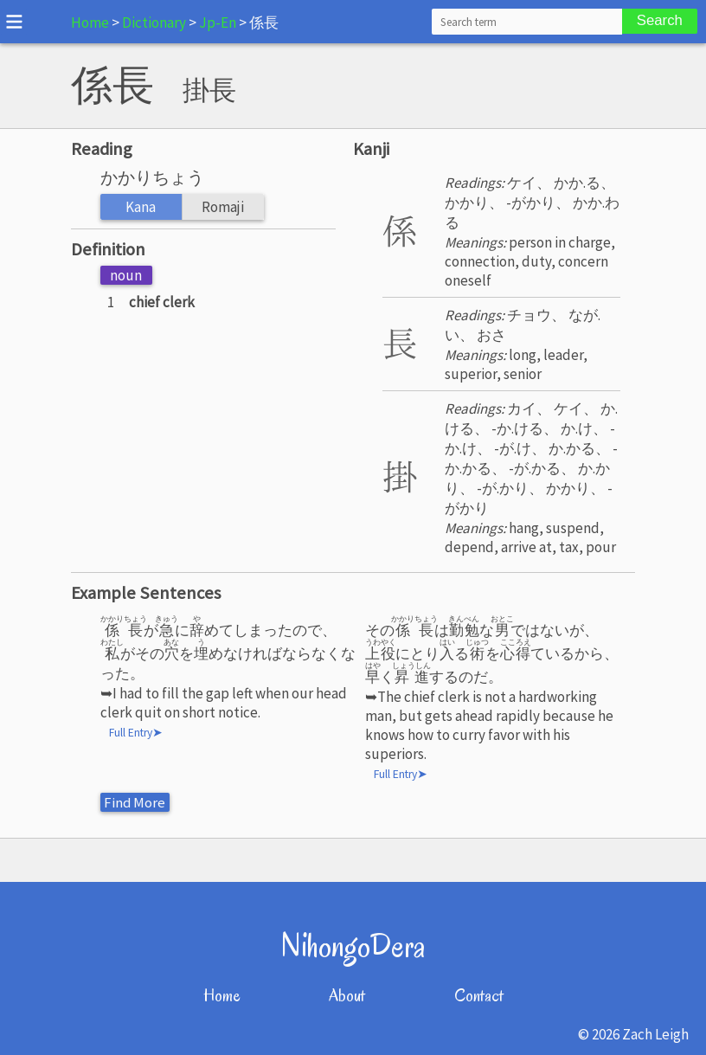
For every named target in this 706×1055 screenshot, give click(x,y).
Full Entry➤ (136, 732)
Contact (479, 995)
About (347, 995)
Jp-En (217, 22)
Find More (136, 802)
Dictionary (154, 22)
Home (90, 22)
